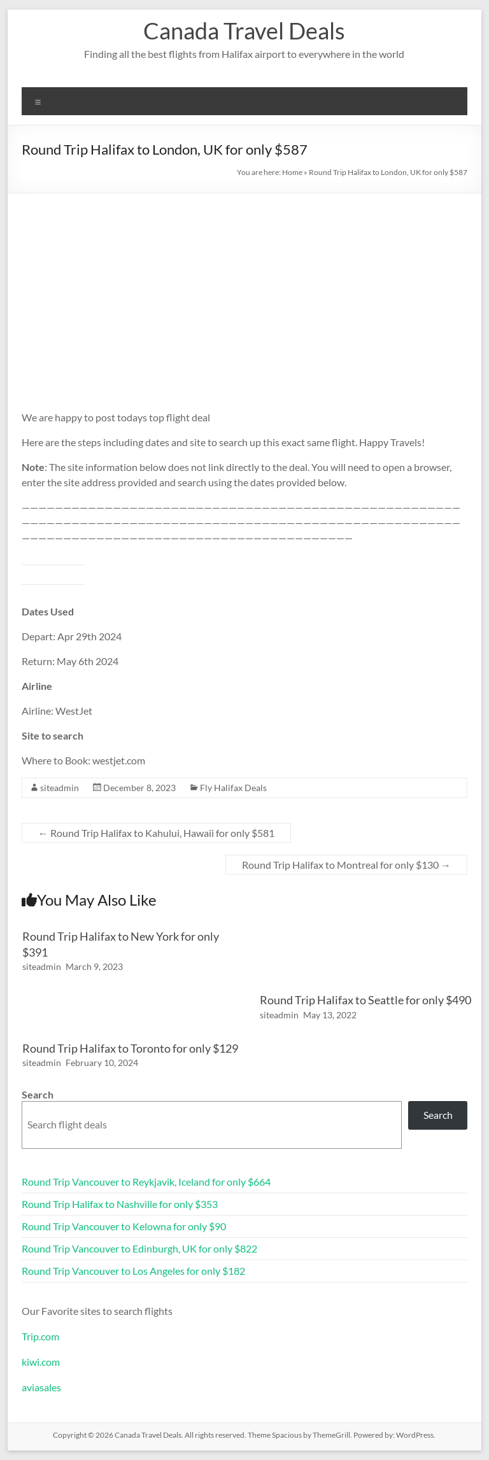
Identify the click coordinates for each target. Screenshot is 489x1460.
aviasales (41, 1387)
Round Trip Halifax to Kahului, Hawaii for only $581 (156, 833)
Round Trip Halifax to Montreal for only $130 (346, 865)
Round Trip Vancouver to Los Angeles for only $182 (133, 1271)
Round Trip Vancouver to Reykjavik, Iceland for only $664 (146, 1182)
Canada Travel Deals (244, 31)
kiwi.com (41, 1362)
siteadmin (59, 787)
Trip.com (40, 1336)
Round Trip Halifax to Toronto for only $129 (130, 1048)
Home (292, 172)
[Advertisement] (245, 289)
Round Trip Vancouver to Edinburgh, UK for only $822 (139, 1248)
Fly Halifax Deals (233, 787)
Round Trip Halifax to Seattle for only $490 (365, 1000)
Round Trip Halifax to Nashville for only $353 (120, 1204)
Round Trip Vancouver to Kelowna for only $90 (124, 1226)
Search (37, 1094)
